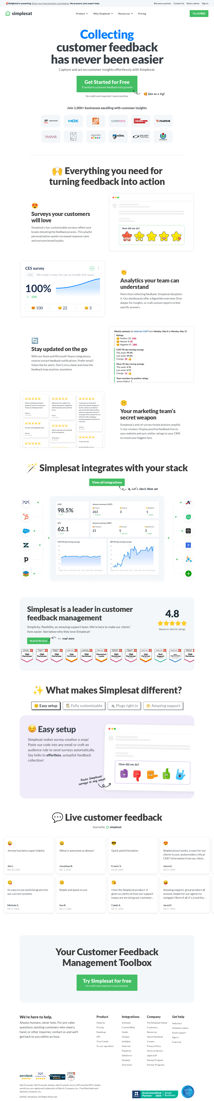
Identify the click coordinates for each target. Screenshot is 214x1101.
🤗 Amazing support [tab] (163, 705)
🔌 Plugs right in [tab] (124, 705)
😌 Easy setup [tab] (45, 705)
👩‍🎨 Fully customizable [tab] (84, 705)
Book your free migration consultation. (51, 3)
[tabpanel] (107, 756)
